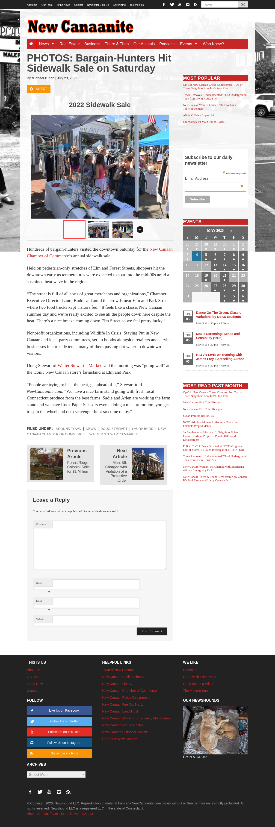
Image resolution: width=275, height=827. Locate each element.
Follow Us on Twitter (54, 721)
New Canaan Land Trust (120, 711)
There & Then (117, 44)
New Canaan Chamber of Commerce (129, 690)
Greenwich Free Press (199, 677)
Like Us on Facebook (54, 710)
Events (190, 44)
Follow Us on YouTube (54, 732)
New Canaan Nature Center (122, 725)
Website (40, 619)
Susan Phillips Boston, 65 (198, 415)
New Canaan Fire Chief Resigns (202, 402)
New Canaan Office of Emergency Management (137, 718)
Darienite (189, 670)
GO (243, 4)
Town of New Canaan (118, 670)
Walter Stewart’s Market (79, 365)
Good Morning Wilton (198, 684)
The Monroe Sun (195, 690)
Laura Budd (143, 429)
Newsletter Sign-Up (98, 4)
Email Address (214, 178)
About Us (32, 4)
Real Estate (69, 44)
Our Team (47, 4)
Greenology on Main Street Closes (204, 121)
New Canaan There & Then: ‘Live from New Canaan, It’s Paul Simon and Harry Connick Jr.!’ (215, 478)
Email (43, 602)
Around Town (68, 429)
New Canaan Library (117, 684)
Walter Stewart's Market (113, 434)
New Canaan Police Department (126, 697)
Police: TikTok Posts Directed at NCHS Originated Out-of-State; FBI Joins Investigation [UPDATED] (213, 448)
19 (206, 275)
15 (234, 265)
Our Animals (144, 44)
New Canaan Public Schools (123, 677)
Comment (41, 524)
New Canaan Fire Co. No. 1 (122, 704)
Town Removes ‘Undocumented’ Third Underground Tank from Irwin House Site (215, 96)
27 (197, 244)
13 (215, 265)
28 (206, 244)
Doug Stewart (114, 429)
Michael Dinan (43, 78)
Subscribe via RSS (53, 753)
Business (92, 44)
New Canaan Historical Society (125, 732)
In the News (63, 4)
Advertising (119, 4)
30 (224, 244)
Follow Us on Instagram (55, 742)
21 (224, 275)
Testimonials (137, 4)
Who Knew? (213, 44)
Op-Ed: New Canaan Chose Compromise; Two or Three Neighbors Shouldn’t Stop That (212, 86)
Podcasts (167, 44)
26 (187, 244)
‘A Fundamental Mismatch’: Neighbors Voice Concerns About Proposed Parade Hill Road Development (210, 436)
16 (243, 265)
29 (215, 244)
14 (224, 265)
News (48, 44)
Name (43, 584)
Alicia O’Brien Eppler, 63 (198, 115)
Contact (78, 4)
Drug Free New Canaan (119, 739)
